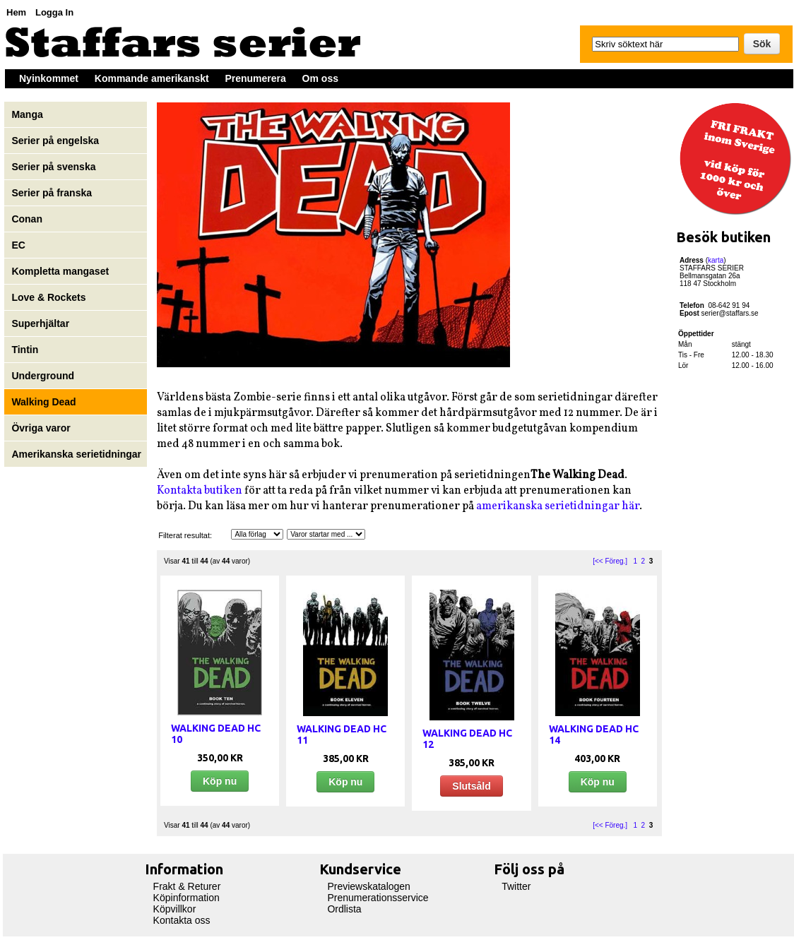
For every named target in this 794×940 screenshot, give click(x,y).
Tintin (24, 349)
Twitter (516, 886)
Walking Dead (43, 401)
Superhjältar (41, 323)
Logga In (54, 12)
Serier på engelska (56, 140)
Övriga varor (40, 428)
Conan (26, 219)
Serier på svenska (54, 166)
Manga (28, 114)
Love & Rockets (48, 297)
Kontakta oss (182, 920)
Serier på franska (51, 192)
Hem (16, 12)
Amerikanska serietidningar (76, 454)
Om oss (320, 78)
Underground (42, 375)
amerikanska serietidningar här (557, 506)
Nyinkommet (48, 78)
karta (715, 260)
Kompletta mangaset (60, 271)
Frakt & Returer (187, 886)
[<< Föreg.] (610, 561)
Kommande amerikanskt (152, 78)
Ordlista (344, 909)
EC (18, 245)
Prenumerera (255, 78)
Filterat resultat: (185, 535)
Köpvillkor (174, 909)
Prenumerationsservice (377, 897)
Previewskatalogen (368, 886)
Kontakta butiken (199, 491)
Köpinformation (186, 897)
